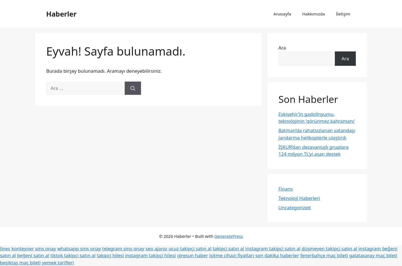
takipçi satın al (228, 248)
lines (5, 248)
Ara (282, 48)
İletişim (343, 14)
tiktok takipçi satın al (72, 255)
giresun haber (192, 255)
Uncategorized (294, 207)
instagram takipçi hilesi (150, 255)
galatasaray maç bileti (373, 255)
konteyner (22, 248)
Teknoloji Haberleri (299, 198)
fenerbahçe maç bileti (324, 255)
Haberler (61, 14)
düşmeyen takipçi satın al (329, 248)
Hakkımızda (313, 14)
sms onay (45, 248)
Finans (285, 189)
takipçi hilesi (110, 255)
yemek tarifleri (58, 262)
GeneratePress (229, 236)
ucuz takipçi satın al (190, 248)
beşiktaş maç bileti (20, 262)
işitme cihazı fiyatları (231, 255)
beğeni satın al (33, 255)
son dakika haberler (277, 255)
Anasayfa (282, 14)
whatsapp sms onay (79, 248)
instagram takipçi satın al (272, 248)
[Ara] (133, 88)
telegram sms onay (123, 248)
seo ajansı (156, 248)
